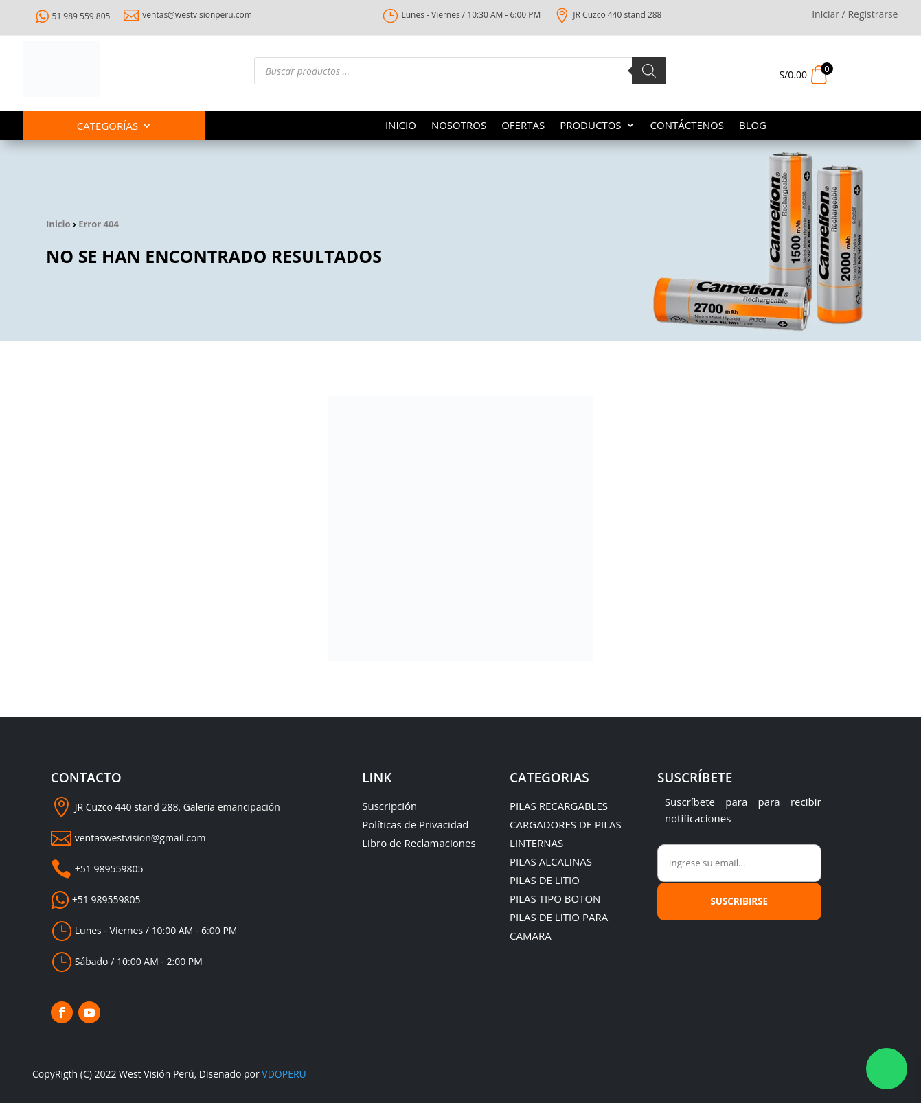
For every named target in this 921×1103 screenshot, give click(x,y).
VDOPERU (284, 1073)
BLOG (752, 126)
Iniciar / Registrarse (855, 15)
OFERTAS (523, 126)
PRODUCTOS (590, 126)
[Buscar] (649, 70)
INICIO (400, 126)
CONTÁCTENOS (687, 126)
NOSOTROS (458, 126)
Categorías (107, 126)
